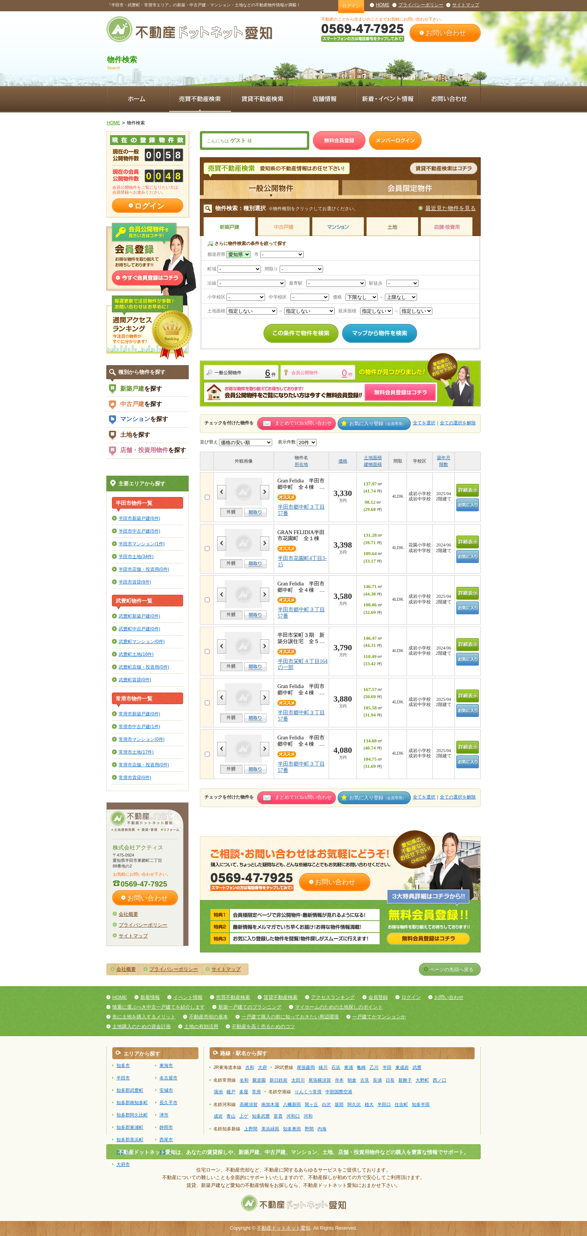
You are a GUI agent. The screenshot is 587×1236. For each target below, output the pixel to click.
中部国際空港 (338, 1091)
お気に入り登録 (377, 423)
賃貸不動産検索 (281, 997)
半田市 (123, 1078)
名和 (244, 1080)
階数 (443, 464)
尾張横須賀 (319, 1080)
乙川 (373, 1067)
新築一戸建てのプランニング (250, 1007)
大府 (262, 1067)
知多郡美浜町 (129, 1139)
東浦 (348, 1067)
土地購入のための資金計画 (141, 1026)
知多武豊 (261, 1116)
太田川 (298, 1080)
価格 (342, 461)
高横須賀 (249, 1104)
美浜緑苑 (270, 1129)
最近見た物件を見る (450, 208)
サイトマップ (465, 4)
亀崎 (361, 1067)
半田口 (384, 1104)
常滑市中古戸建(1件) (139, 726)
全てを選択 (424, 422)
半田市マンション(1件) (142, 543)
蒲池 (218, 1091)
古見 (364, 1080)
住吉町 (401, 1104)
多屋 (243, 1091)
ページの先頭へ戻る (452, 969)
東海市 (166, 1065)
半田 (387, 1067)
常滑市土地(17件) (136, 751)
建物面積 (373, 464)
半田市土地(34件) (136, 556)
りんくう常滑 (308, 1091)
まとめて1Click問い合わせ (303, 423)
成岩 (218, 1116)
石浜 (335, 1067)
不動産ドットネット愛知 (283, 1228)
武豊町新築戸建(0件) (139, 616)
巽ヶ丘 (311, 1104)
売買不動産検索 (233, 997)
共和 (249, 1067)
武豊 (417, 1067)
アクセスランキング (333, 997)
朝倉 (351, 1080)
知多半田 (421, 1104)
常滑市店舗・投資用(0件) (144, 764)
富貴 (278, 1116)
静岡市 (166, 1127)
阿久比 (354, 1104)
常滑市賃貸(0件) (135, 777)
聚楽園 (259, 1080)
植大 (369, 1104)
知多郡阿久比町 (132, 1115)
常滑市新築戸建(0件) (139, 713)
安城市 (166, 1090)
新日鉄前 (279, 1080)
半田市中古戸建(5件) (139, 530)
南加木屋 (270, 1104)
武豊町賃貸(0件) (135, 679)
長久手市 (168, 1102)
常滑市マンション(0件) (142, 739)
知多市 (123, 1065)
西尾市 (166, 1139)
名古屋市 (168, 1078)
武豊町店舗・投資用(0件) (144, 666)
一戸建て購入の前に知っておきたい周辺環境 (290, 1017)
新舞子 (405, 1080)
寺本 (339, 1080)
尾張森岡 (306, 1067)
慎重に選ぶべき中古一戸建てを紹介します (158, 1007)
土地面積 (373, 457)
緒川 (323, 1067)
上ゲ (243, 1116)
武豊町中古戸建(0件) (139, 628)
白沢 (326, 1104)
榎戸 (230, 1091)
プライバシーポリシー (420, 4)
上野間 (251, 1129)
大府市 (123, 1164)
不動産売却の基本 (208, 1017)
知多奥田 (292, 1129)
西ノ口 (439, 1080)
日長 (390, 1080)
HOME (382, 4)
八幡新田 (292, 1104)
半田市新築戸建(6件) (139, 518)
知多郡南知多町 (132, 1102)
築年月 (443, 457)
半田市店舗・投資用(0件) (144, 569)
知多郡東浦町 (129, 1127)
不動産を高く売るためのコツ (263, 1026)
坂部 (339, 1104)
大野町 (422, 1080)
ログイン (351, 6)
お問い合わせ (446, 33)
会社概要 (128, 914)
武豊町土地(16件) (136, 654)
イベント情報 (188, 997)
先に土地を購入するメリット (144, 1017)
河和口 (293, 1116)
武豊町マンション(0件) (142, 641)
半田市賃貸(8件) (135, 581)
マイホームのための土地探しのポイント (339, 1007)
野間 (309, 1129)
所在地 (301, 464)
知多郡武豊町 (129, 1090)
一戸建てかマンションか (379, 1017)
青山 (230, 1116)
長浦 (377, 1080)
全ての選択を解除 (458, 422)
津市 (163, 1115)
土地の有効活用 (201, 1026)
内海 (321, 1129)
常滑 (256, 1091)
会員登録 (378, 997)
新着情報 (150, 997)
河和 (308, 1116)
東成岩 (402, 1067)
